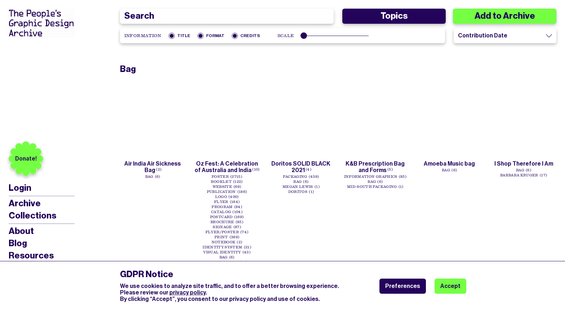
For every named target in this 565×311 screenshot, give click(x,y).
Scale (285, 35)
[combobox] (227, 16)
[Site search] (227, 16)
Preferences (402, 286)
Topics (394, 16)
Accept (450, 286)
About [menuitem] (21, 231)
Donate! (26, 158)
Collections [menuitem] (32, 216)
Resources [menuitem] (31, 256)
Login (20, 188)
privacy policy (187, 292)
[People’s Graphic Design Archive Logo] (40, 23)
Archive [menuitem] (25, 203)
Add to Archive (505, 16)
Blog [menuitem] (18, 243)
